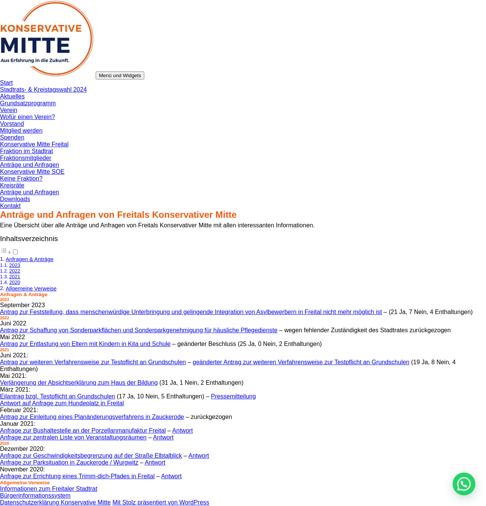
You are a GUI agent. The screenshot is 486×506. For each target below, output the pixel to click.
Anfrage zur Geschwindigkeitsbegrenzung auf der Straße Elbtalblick (91, 455)
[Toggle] (15, 251)
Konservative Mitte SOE (32, 171)
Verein (8, 110)
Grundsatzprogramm (28, 103)
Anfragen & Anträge (30, 259)
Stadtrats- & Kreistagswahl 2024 (43, 89)
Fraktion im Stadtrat (26, 151)
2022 (14, 271)
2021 (14, 276)
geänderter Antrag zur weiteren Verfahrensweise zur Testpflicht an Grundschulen (301, 362)
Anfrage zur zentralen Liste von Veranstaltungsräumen (73, 437)
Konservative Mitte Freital (34, 144)
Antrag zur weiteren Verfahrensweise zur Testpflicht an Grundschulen (93, 362)
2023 (14, 265)
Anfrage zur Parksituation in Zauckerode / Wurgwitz (69, 462)
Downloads (15, 199)
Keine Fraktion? (21, 178)
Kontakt (10, 206)
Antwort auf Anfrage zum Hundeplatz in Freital (62, 403)
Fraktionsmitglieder (25, 158)
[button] (464, 484)
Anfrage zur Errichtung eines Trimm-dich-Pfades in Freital (77, 476)
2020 (14, 282)
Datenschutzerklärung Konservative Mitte (55, 502)
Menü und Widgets (120, 75)
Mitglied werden (21, 130)
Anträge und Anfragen (29, 165)
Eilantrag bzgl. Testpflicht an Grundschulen (57, 396)
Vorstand (12, 124)
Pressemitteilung (233, 396)
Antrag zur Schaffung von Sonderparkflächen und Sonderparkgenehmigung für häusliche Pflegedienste (139, 330)
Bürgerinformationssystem (35, 495)
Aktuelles (12, 96)
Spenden (12, 137)
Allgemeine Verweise (31, 289)
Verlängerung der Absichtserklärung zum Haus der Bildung (79, 382)
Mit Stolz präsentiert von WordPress (160, 502)
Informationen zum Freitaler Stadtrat (48, 488)
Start (6, 82)
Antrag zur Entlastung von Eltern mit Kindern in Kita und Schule (85, 344)
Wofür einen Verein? (27, 117)
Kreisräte (12, 185)
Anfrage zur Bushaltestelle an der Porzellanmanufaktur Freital (83, 430)
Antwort (182, 430)
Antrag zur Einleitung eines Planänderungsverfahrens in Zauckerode (92, 417)
